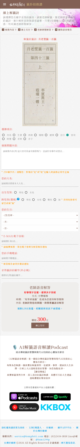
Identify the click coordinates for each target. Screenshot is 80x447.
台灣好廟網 (10, 442)
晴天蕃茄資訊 (68, 442)
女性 (32, 192)
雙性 (50, 199)
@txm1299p (43, 439)
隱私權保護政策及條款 (13, 427)
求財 (20, 138)
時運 (9, 138)
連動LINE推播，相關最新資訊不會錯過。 (40, 308)
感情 (52, 135)
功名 (9, 135)
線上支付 (40, 325)
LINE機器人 (35, 427)
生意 (20, 135)
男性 (21, 192)
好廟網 (49, 427)
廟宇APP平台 (65, 427)
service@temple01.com (29, 436)
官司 (73, 135)
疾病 (30, 135)
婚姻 (41, 135)
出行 (62, 135)
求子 (30, 138)
